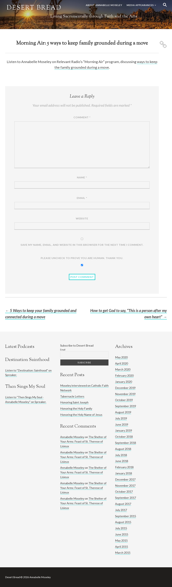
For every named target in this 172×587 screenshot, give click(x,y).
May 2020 (121, 357)
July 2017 (121, 510)
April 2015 (121, 546)
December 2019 (125, 388)
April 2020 (121, 363)
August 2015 (123, 522)
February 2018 (124, 467)
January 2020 (123, 381)
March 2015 (122, 552)
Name (82, 177)
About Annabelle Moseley (104, 5)
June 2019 (121, 424)
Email (82, 197)
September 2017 (125, 497)
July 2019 (121, 418)
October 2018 (124, 436)
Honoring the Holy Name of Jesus (81, 414)
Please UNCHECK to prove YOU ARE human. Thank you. (82, 257)
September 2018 (125, 442)
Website (82, 218)
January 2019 (123, 430)
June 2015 (121, 534)
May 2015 (121, 540)
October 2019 (124, 400)
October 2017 (124, 491)
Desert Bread (34, 8)
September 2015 (125, 516)
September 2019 (125, 406)
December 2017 (125, 479)
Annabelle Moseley (72, 437)
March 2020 (122, 369)
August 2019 (123, 412)
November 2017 (125, 485)
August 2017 (123, 504)
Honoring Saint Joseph (74, 402)
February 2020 (124, 375)
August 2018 (123, 449)
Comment (82, 117)
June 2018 (121, 461)
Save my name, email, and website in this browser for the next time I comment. (82, 244)
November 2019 (125, 394)
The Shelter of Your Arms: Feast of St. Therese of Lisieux (83, 441)
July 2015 (121, 528)
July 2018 (121, 455)
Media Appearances (140, 5)
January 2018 (123, 473)
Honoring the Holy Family (76, 408)
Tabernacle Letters (72, 396)
